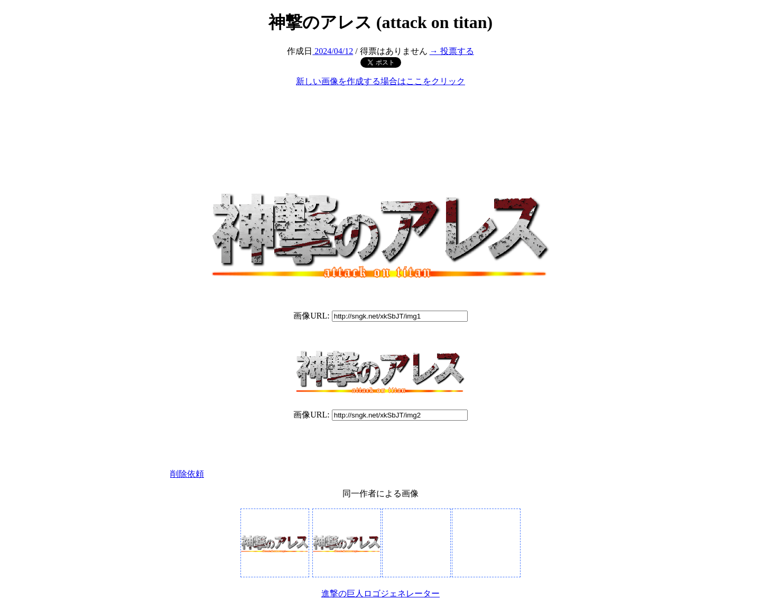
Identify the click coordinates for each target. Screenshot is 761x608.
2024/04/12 (332, 51)
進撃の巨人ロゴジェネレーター (380, 593)
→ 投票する (452, 51)
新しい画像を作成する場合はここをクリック (380, 81)
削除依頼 (187, 473)
